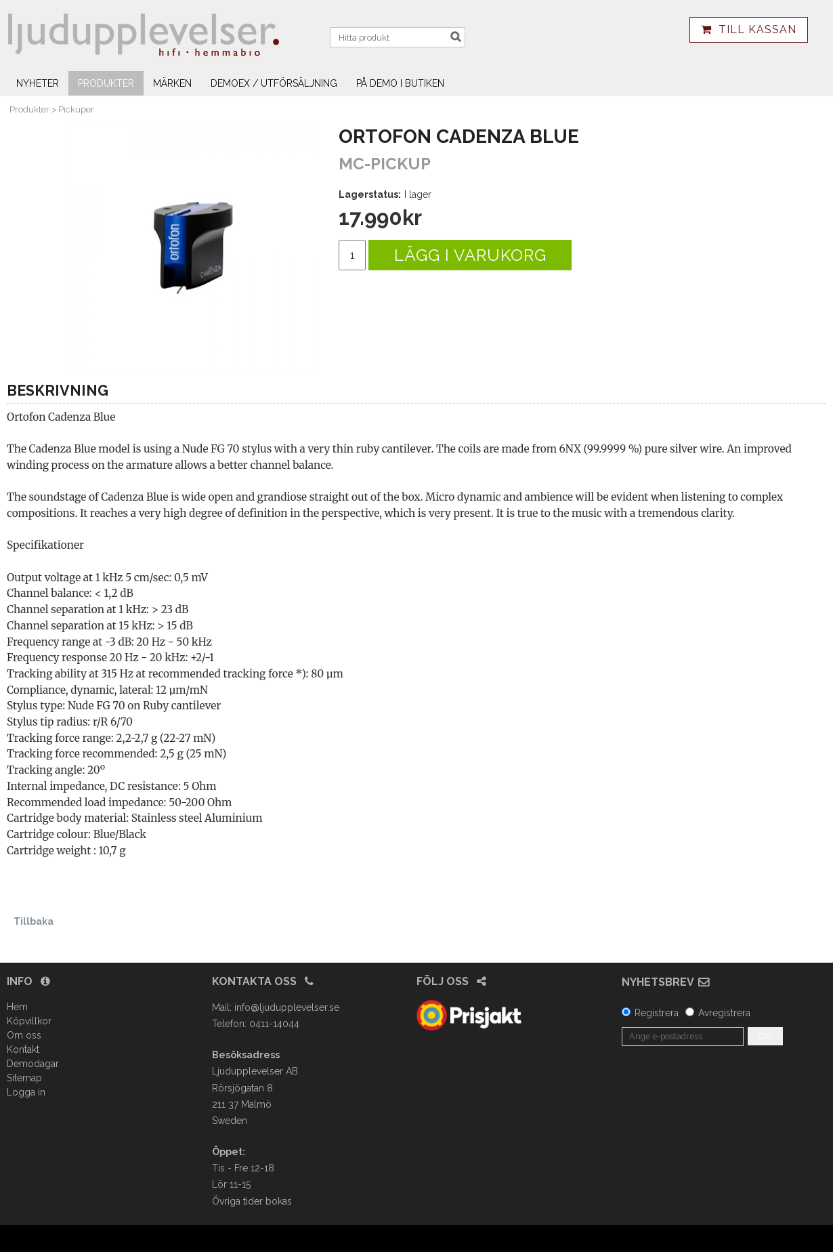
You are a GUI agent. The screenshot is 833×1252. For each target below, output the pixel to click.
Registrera (657, 1012)
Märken (172, 83)
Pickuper (76, 109)
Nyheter (37, 83)
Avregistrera (724, 1012)
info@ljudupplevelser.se (286, 1007)
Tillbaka (34, 921)
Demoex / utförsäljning (274, 83)
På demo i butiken (400, 83)
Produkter (106, 83)
